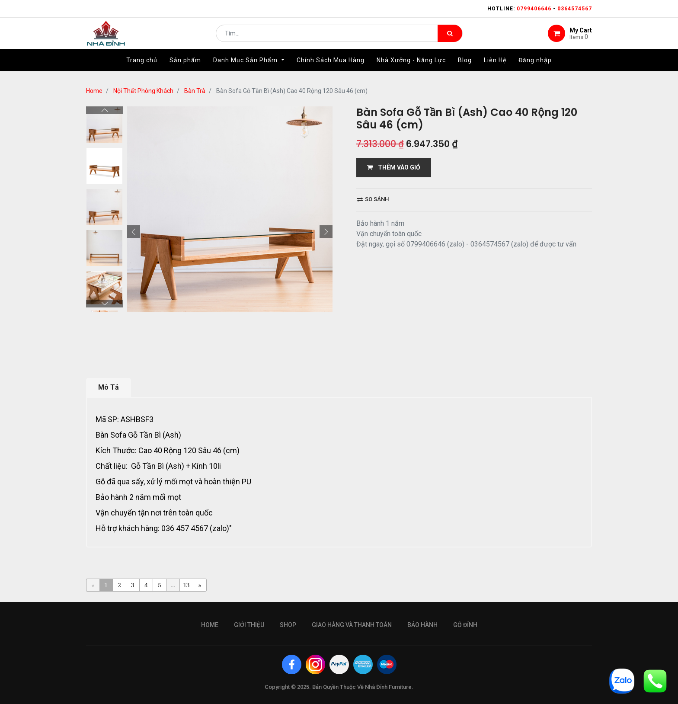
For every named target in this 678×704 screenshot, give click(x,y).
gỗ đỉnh (465, 624)
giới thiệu (249, 624)
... (172, 585)
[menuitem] (141, 68)
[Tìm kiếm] (450, 37)
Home (94, 90)
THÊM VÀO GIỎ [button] (393, 167)
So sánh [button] (373, 199)
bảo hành (422, 624)
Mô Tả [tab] (108, 387)
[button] (133, 231)
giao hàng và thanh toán (352, 624)
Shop (288, 624)
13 (186, 585)
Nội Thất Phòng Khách (143, 90)
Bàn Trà (194, 90)
